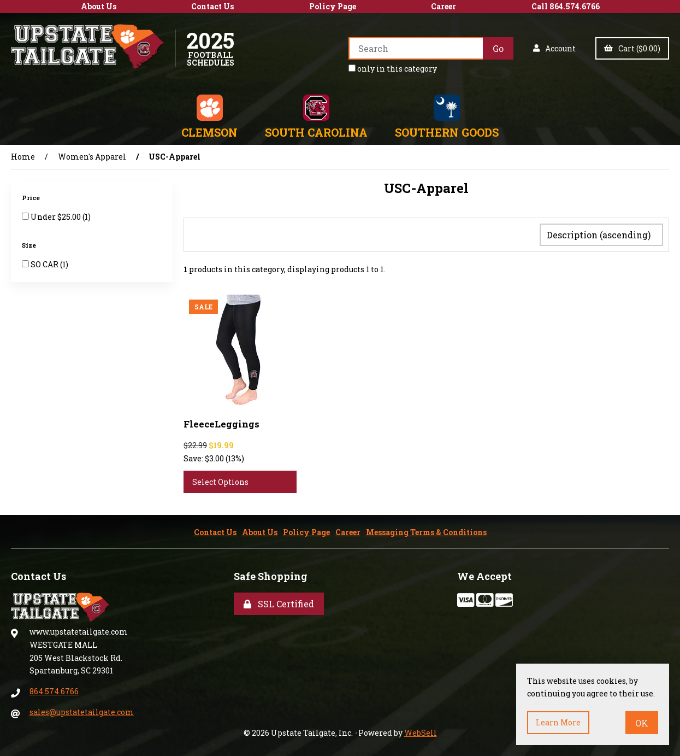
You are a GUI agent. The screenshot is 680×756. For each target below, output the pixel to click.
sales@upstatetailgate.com (81, 710)
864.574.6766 (54, 689)
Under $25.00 (56, 217)
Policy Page (332, 6)
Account (554, 48)
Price (32, 198)
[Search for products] (415, 48)
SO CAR (45, 264)
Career (443, 6)
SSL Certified (279, 601)
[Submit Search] (498, 48)
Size (30, 245)
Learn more (558, 722)
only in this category (392, 68)
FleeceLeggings (221, 421)
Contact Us (212, 6)
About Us (98, 6)
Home (23, 156)
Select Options (220, 479)
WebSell (420, 730)
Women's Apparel (92, 156)
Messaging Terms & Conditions (426, 530)
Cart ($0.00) (632, 48)
